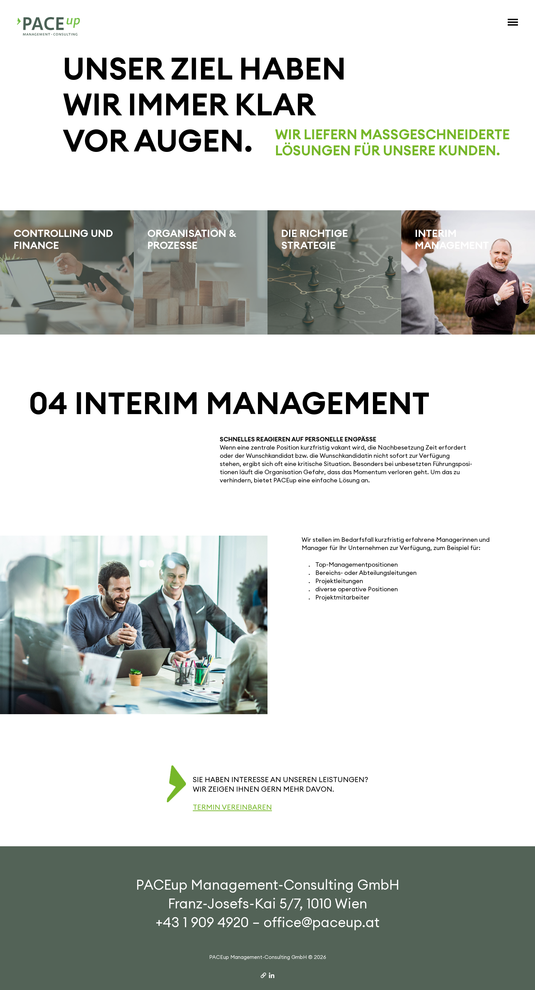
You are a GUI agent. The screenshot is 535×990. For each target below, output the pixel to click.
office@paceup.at (321, 922)
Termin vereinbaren (232, 807)
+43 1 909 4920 (202, 922)
